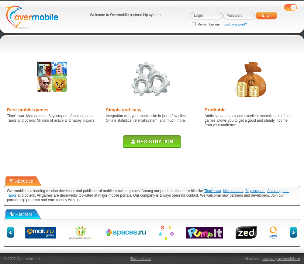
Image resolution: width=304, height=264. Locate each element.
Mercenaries (233, 191)
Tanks (11, 195)
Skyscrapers (255, 191)
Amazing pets (278, 191)
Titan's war (212, 191)
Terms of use (140, 259)
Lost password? (235, 24)
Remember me (206, 24)
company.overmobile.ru (281, 259)
